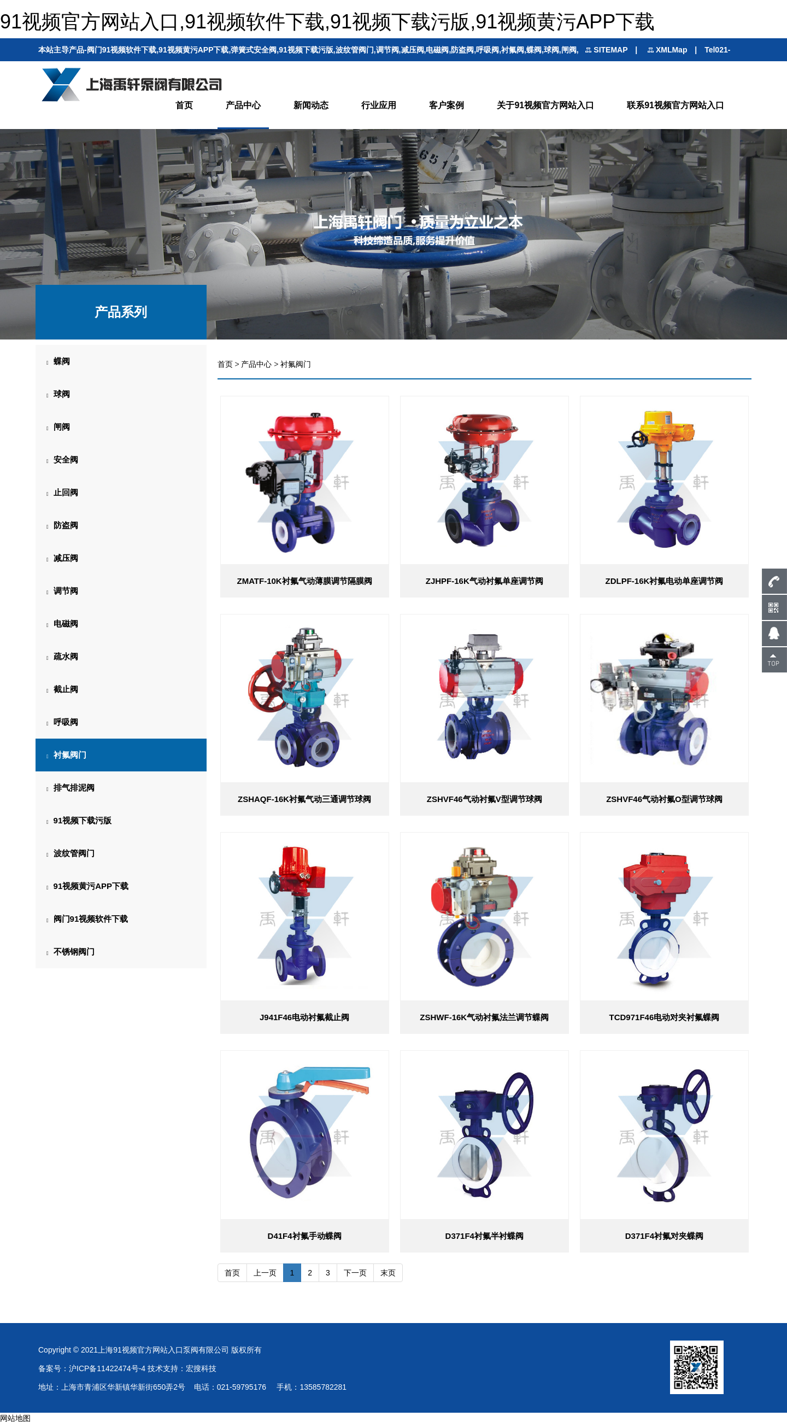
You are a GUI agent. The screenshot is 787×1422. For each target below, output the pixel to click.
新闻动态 (310, 104)
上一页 (265, 1271)
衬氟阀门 (295, 363)
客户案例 (446, 104)
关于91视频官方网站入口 (545, 104)
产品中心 (243, 104)
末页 (388, 1271)
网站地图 (15, 1416)
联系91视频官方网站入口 (675, 104)
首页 (184, 104)
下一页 (355, 1271)
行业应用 (378, 104)
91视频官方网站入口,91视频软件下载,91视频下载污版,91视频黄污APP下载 (327, 21)
